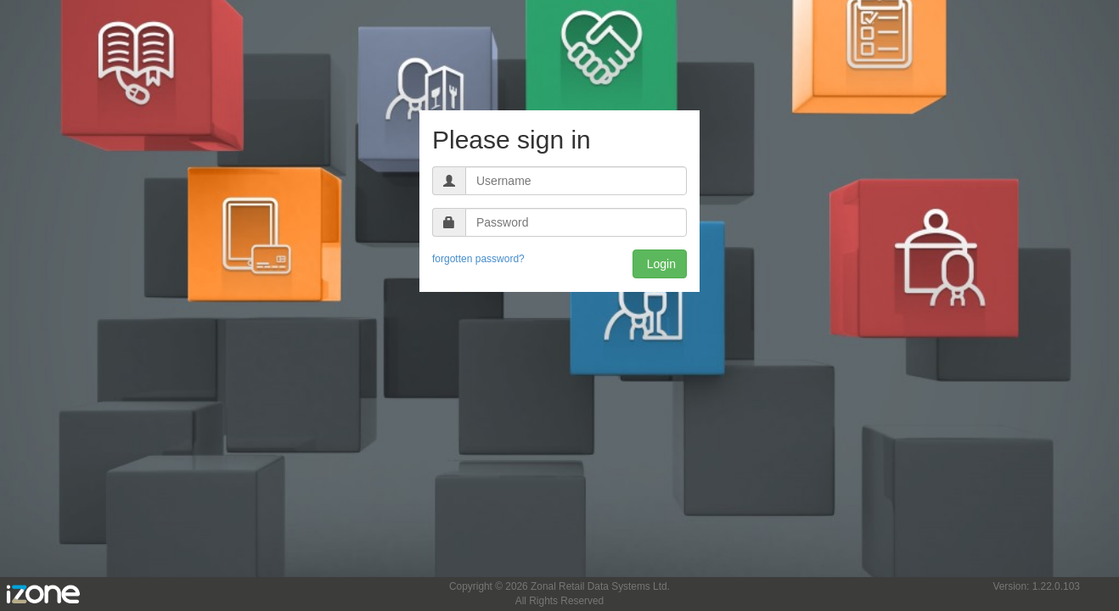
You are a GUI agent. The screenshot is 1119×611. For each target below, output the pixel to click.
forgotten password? (478, 259)
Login (660, 264)
